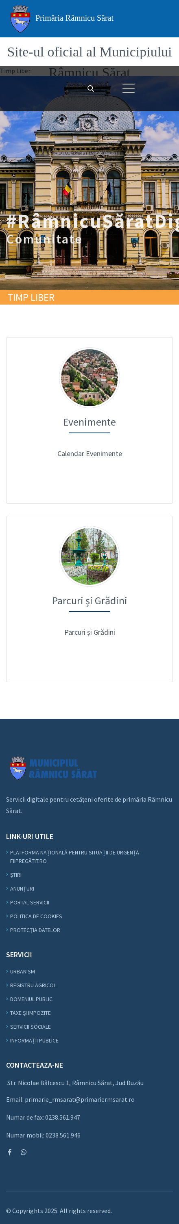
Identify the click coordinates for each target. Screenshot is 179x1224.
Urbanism (22, 971)
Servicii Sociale (30, 1026)
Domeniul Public (31, 999)
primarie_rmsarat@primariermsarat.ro (80, 1099)
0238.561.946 (63, 1135)
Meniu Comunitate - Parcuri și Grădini (89, 521)
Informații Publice (34, 1040)
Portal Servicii (29, 902)
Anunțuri (22, 888)
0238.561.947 (62, 1117)
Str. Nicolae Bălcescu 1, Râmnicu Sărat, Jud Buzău (75, 1083)
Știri (16, 874)
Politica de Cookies (36, 916)
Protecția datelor (35, 930)
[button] (128, 88)
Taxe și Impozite (30, 1012)
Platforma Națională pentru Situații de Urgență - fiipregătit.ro (76, 857)
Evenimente (90, 343)
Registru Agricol (33, 985)
